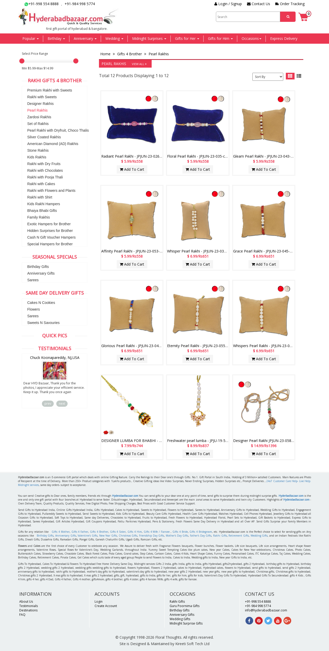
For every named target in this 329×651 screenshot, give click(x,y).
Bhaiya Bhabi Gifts (42, 211)
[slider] (21, 61)
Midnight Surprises (149, 38)
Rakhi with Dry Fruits (43, 164)
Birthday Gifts (38, 267)
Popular (30, 38)
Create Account (106, 606)
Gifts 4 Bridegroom (200, 532)
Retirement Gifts (239, 535)
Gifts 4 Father (79, 532)
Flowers (33, 309)
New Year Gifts (108, 535)
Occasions (251, 38)
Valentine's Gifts (87, 535)
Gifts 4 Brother (129, 53)
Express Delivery (283, 38)
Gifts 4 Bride (180, 532)
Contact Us (258, 3)
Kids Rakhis (36, 157)
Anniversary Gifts (41, 273)
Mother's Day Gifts (177, 535)
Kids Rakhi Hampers (43, 204)
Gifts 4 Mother (61, 532)
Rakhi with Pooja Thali (45, 177)
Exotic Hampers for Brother (49, 224)
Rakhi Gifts (220, 535)
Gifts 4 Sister (118, 532)
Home (106, 53)
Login (99, 601)
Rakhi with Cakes (41, 184)
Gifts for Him (220, 38)
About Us (26, 601)
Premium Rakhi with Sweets (49, 90)
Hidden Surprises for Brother (50, 231)
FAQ (22, 614)
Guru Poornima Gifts (184, 606)
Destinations (28, 610)
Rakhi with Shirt (39, 197)
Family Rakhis (38, 217)
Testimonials (28, 606)
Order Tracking (290, 3)
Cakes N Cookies (41, 303)
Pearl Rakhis (37, 110)
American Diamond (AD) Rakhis (52, 144)
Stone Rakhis (38, 150)
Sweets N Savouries (43, 323)
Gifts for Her (187, 38)
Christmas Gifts (128, 535)
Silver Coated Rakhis (44, 137)
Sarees (33, 280)
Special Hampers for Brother (50, 244)
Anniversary (85, 38)
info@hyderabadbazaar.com (266, 610)
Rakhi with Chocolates (45, 170)
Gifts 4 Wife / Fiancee (157, 532)
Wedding (114, 38)
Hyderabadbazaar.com (125, 496)
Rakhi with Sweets (42, 97)
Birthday (56, 38)
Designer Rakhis (40, 104)
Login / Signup (228, 3)
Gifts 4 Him (134, 532)
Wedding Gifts (259, 535)
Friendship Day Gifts (151, 535)
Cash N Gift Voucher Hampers (51, 237)
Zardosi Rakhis (39, 117)
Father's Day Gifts (200, 535)
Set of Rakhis (38, 124)
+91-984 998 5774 (80, 3)
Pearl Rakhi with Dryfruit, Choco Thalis (58, 130)
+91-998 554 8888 (41, 3)
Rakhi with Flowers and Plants (51, 190)
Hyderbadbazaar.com (291, 496)
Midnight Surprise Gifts (186, 623)
